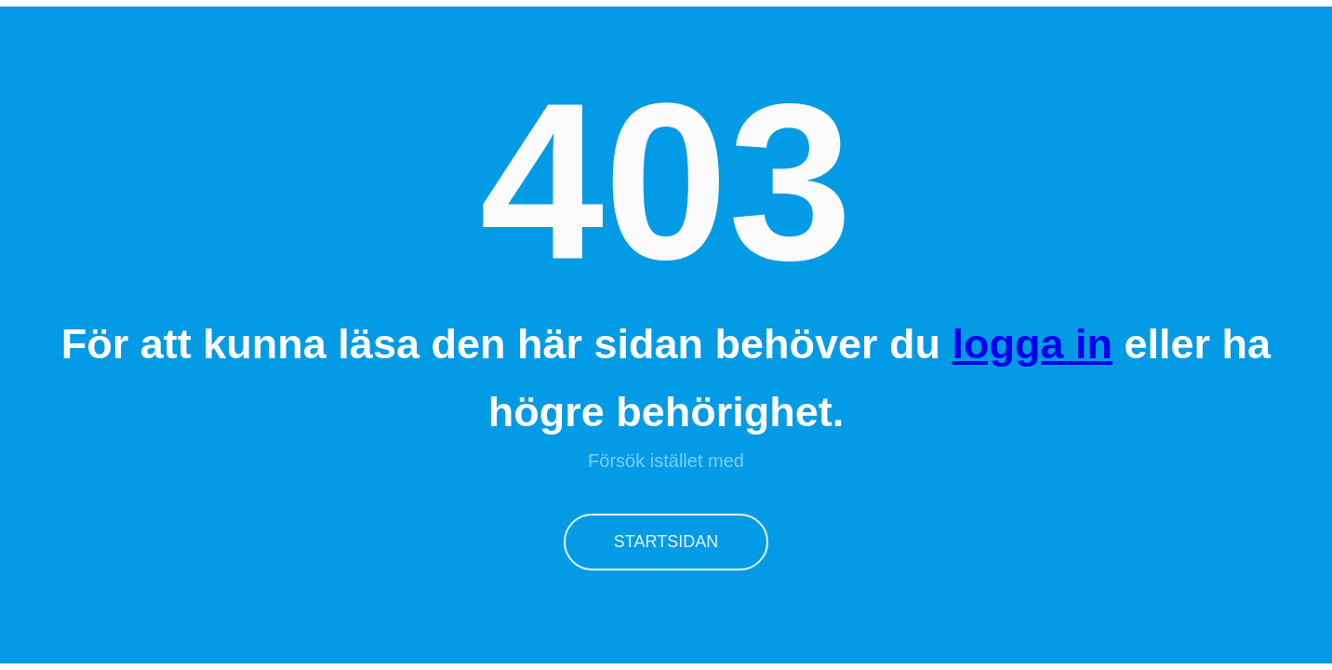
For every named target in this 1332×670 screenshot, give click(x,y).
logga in (1032, 344)
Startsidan (666, 541)
